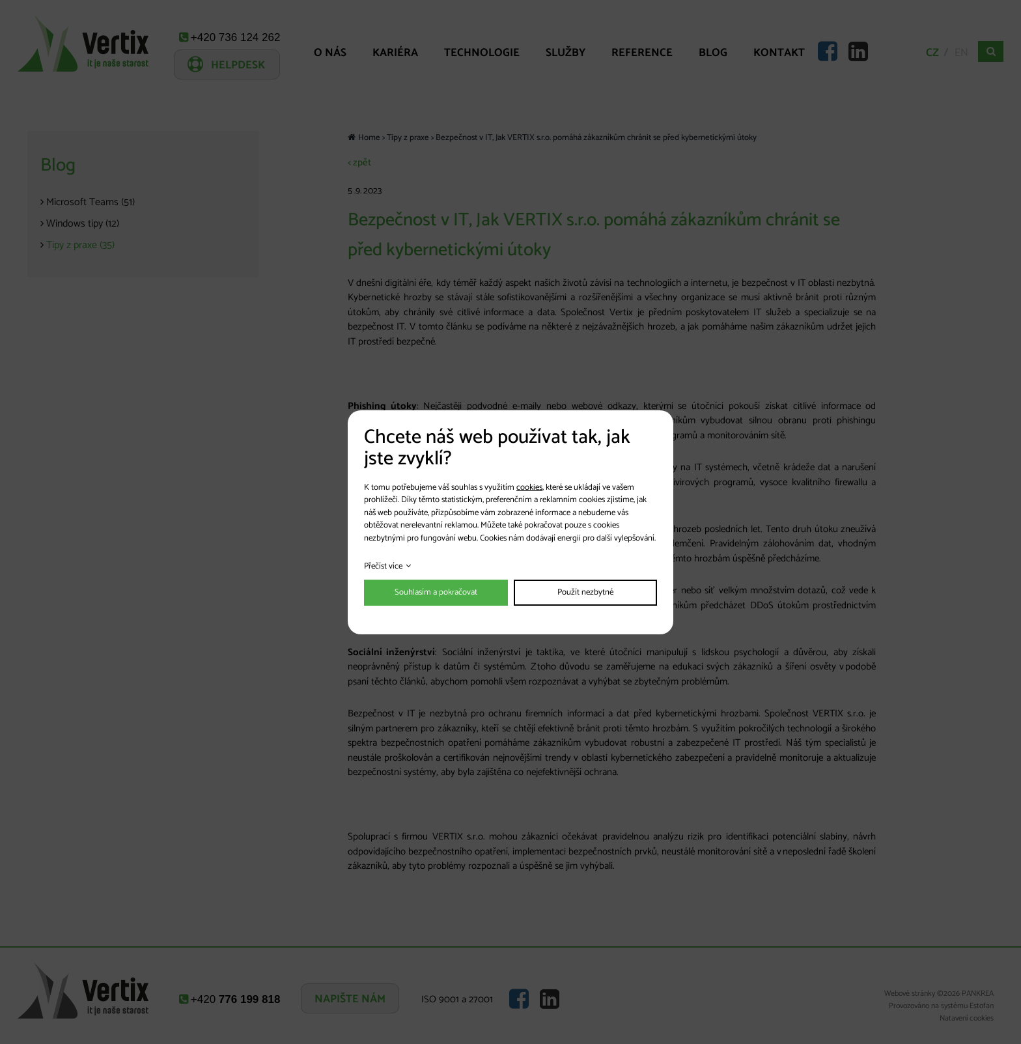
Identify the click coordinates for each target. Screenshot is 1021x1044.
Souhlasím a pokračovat (436, 592)
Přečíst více (383, 566)
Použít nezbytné (585, 592)
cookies (529, 487)
